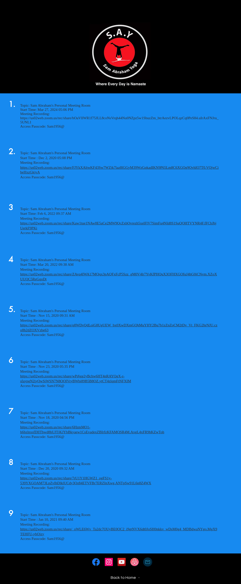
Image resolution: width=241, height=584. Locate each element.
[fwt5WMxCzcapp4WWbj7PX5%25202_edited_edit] (96, 562)
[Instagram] (109, 562)
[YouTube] (122, 562)
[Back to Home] (125, 578)
